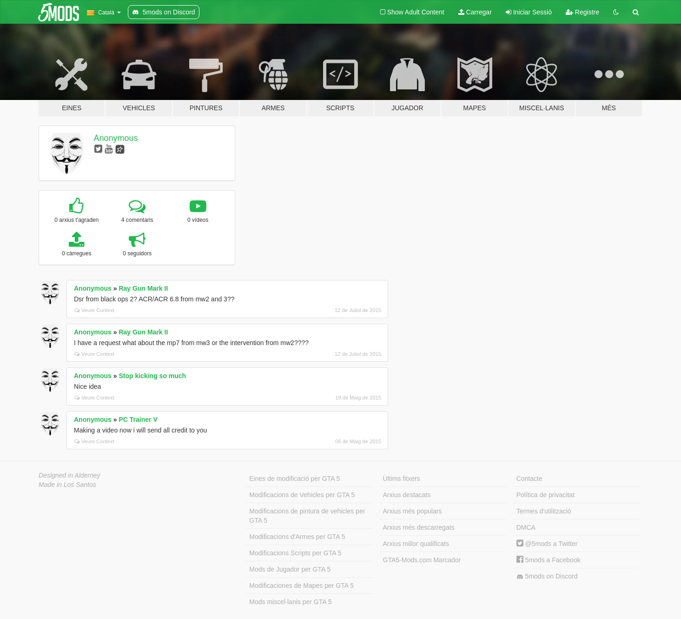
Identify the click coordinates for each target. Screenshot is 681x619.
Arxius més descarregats (419, 527)
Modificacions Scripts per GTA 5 (295, 553)
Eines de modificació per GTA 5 (294, 478)
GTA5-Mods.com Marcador (422, 560)
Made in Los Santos (67, 484)
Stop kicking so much (152, 375)
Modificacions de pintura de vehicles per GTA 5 (307, 515)
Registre (582, 12)
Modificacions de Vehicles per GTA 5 (302, 495)
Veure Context (94, 310)
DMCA (526, 527)
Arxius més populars (412, 511)
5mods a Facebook (548, 560)
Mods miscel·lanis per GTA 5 (290, 602)
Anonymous (116, 138)
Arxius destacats (407, 495)
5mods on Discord (547, 576)
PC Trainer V (138, 419)
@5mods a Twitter (547, 543)
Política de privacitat (545, 495)
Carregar (475, 12)
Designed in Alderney (69, 475)
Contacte (529, 478)
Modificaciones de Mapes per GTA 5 (301, 585)
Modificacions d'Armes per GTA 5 (297, 536)
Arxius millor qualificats (416, 543)
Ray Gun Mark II (143, 288)
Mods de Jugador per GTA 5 (290, 569)
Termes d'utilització (543, 511)
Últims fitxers (401, 478)
